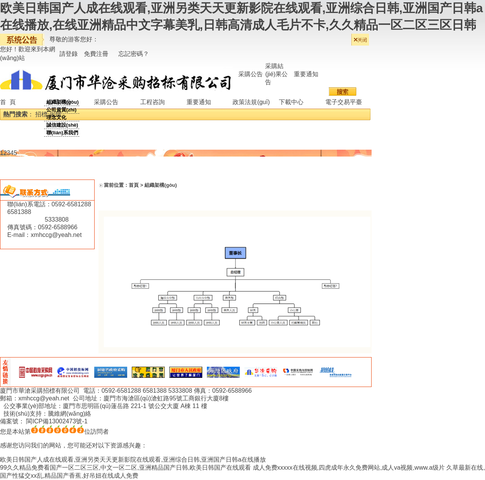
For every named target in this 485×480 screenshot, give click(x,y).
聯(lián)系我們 (62, 133)
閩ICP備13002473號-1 (56, 421)
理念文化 (56, 117)
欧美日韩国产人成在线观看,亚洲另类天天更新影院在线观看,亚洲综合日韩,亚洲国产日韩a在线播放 (133, 459)
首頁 (134, 185)
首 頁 (8, 102)
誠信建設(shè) (62, 125)
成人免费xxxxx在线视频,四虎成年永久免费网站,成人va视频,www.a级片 (349, 467)
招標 (41, 114)
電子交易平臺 (343, 102)
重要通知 (306, 74)
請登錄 (68, 54)
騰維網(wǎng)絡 (69, 413)
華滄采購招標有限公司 (49, 390)
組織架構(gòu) (62, 102)
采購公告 (250, 74)
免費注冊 (96, 54)
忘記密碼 (130, 54)
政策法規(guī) (251, 102)
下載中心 (291, 102)
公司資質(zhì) (61, 110)
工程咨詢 (152, 102)
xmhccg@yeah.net (56, 235)
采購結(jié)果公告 (276, 74)
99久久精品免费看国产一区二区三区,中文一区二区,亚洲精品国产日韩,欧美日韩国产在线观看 (125, 467)
